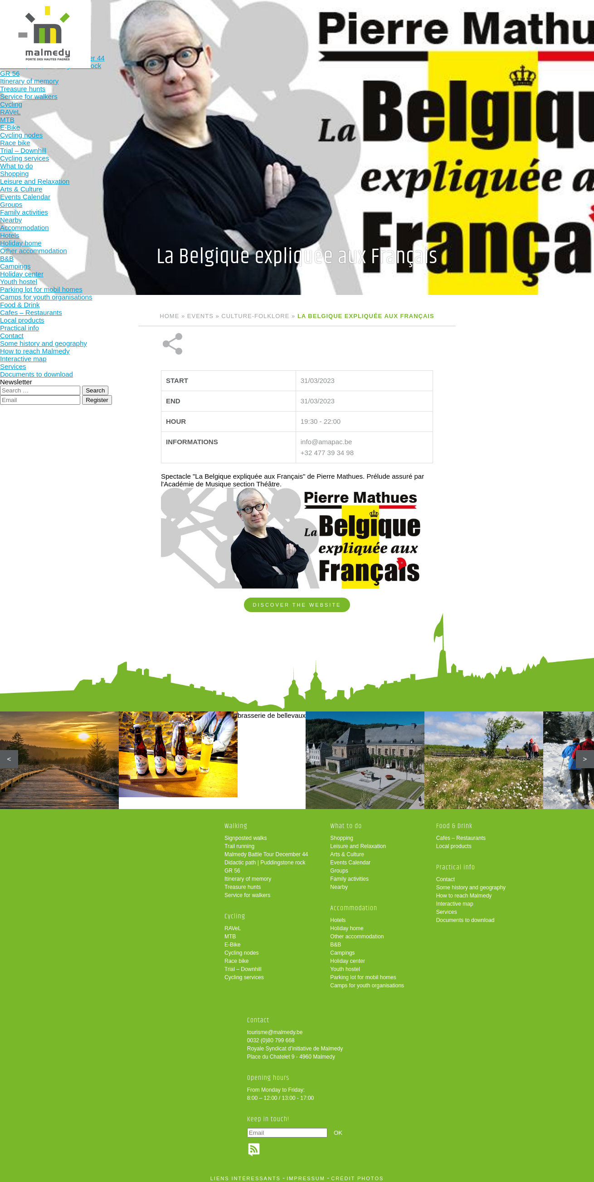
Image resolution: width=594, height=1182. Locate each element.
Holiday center (347, 957)
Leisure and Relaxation (358, 842)
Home (169, 316)
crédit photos (357, 1174)
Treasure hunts (242, 883)
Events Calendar (350, 858)
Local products (454, 842)
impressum (306, 1174)
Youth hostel (345, 965)
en (559, 15)
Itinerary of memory (247, 875)
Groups (339, 866)
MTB (230, 932)
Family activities (349, 875)
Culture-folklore (255, 316)
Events (200, 316)
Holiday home (346, 924)
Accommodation (309, 21)
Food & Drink (369, 21)
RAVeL (232, 924)
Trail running (239, 842)
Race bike (236, 957)
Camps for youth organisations (367, 981)
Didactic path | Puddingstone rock (265, 858)
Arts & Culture (347, 850)
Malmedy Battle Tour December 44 (266, 850)
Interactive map (454, 900)
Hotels (338, 916)
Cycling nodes (241, 949)
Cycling (191, 21)
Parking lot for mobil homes (363, 973)
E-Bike (232, 940)
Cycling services (244, 973)
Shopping (341, 834)
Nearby (339, 883)
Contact (445, 875)
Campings (342, 949)
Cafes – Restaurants (461, 834)
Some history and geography (471, 883)
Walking (131, 21)
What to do (250, 21)
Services (446, 908)
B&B (335, 940)
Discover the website (297, 574)
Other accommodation (357, 932)
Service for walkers (247, 891)
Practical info (428, 21)
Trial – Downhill (243, 965)
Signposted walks (245, 834)
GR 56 (232, 866)
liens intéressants (245, 1174)
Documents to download (465, 916)
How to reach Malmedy (464, 891)
